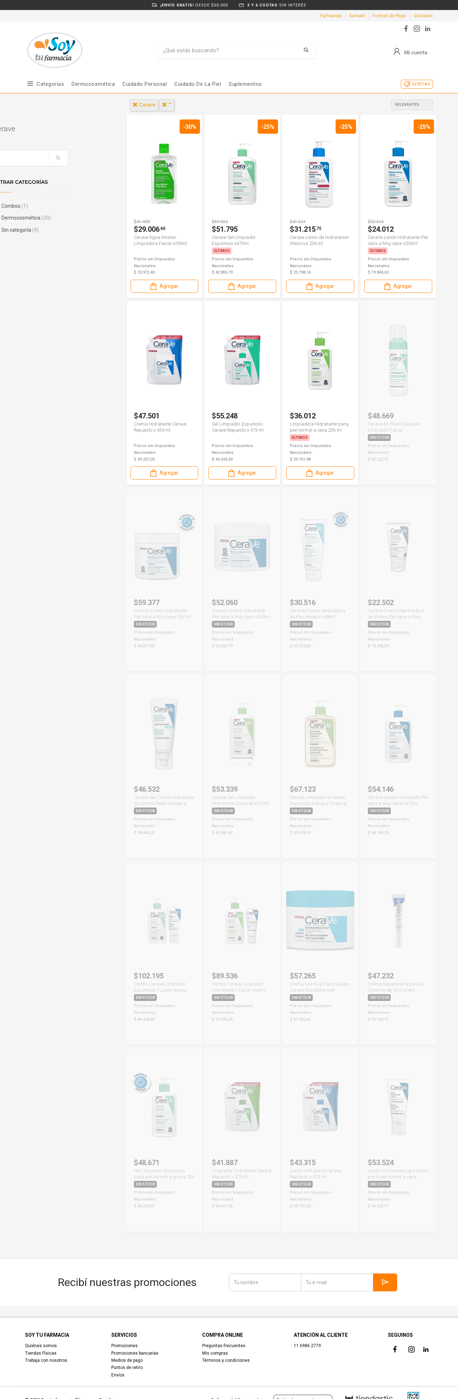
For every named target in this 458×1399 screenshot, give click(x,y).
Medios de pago (127, 1360)
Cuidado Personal (144, 84)
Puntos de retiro (127, 1367)
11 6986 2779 (307, 1345)
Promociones (124, 1345)
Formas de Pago (389, 15)
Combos (46, 206)
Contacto (423, 15)
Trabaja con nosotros (46, 1360)
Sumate (357, 15)
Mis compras (215, 1353)
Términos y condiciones (226, 1360)
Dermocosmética (93, 84)
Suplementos (245, 84)
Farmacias (331, 15)
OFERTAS (421, 84)
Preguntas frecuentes (223, 1345)
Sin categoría (51, 230)
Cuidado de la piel (197, 84)
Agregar (163, 286)
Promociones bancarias (135, 1353)
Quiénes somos (41, 1345)
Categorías (50, 84)
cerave (144, 105)
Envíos (118, 1375)
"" (167, 105)
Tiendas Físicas (41, 1353)
